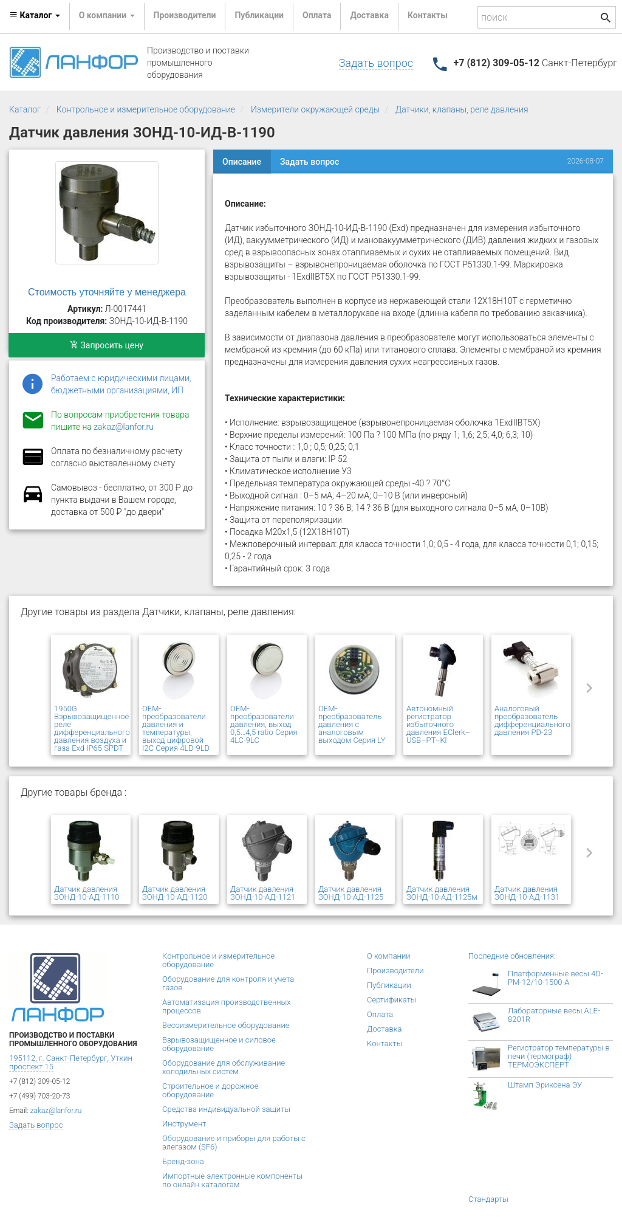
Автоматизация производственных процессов (226, 1006)
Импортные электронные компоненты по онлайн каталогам (232, 1180)
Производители (185, 15)
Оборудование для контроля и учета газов (228, 983)
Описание (241, 162)
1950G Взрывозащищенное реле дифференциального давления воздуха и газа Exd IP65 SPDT (92, 728)
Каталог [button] (34, 15)
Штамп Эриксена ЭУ (545, 1084)
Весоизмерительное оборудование (225, 1025)
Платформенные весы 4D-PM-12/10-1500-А (555, 978)
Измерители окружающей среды (315, 109)
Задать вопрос (376, 63)
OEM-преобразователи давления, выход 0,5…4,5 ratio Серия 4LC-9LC (264, 724)
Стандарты (488, 1199)
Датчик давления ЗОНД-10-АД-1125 (350, 893)
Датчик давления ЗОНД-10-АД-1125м (441, 893)
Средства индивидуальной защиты (226, 1109)
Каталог (25, 109)
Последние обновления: (512, 955)
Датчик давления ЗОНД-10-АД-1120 (174, 893)
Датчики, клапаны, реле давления (461, 109)
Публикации (259, 15)
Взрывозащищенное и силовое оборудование (219, 1044)
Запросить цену (106, 345)
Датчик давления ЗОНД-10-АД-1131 (526, 893)
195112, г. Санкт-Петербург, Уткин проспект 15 (70, 1062)
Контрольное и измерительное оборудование (145, 109)
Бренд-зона (183, 1161)
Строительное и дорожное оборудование (210, 1090)
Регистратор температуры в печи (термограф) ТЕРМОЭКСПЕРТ (559, 1056)
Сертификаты (392, 999)
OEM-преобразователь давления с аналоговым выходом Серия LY (352, 724)
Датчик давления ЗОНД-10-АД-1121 (262, 893)
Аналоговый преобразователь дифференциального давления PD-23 (532, 720)
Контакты (428, 15)
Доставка (369, 15)
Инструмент (184, 1123)
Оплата (316, 15)
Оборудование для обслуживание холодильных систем (223, 1067)
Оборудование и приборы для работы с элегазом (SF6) (234, 1142)
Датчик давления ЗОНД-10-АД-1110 (86, 893)
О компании (389, 955)
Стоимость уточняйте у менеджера (107, 292)
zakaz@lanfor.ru (124, 427)
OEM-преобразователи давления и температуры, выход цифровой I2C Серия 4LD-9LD (176, 728)
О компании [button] (107, 15)
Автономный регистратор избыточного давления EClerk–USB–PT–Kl (438, 724)
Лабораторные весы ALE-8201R (554, 1015)
